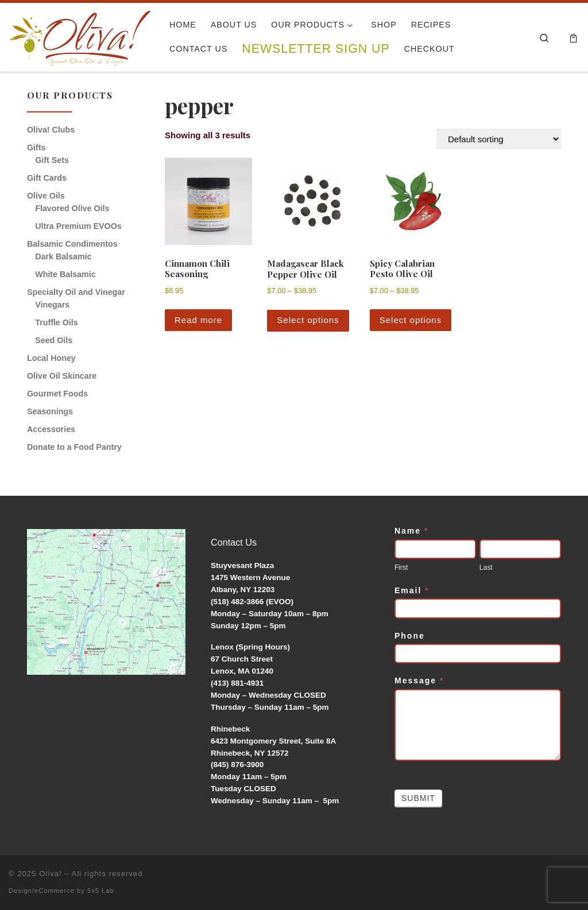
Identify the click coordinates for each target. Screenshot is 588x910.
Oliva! (50, 873)
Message (419, 680)
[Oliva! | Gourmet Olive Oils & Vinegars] (80, 34)
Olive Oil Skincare (61, 375)
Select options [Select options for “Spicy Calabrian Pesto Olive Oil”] (411, 320)
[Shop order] (498, 139)
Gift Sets (52, 160)
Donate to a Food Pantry (74, 447)
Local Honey (51, 358)
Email (412, 590)
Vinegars (52, 304)
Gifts (36, 147)
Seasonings (50, 411)
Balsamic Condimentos (72, 243)
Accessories (51, 429)
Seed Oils (53, 340)
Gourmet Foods (57, 393)
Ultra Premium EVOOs (78, 226)
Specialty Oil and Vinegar (76, 292)
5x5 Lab (100, 890)
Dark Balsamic (63, 256)
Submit (418, 798)
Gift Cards (47, 177)
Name (411, 530)
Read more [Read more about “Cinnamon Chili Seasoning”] (198, 320)
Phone (409, 635)
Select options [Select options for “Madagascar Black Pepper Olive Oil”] (308, 320)
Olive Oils (46, 195)
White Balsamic (65, 274)
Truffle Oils (56, 322)
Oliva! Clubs (51, 129)
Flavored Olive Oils (72, 208)
